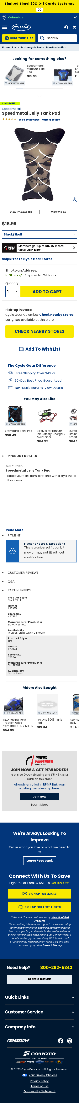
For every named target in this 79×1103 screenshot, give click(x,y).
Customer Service (24, 1012)
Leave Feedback (39, 860)
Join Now (39, 797)
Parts (15, 47)
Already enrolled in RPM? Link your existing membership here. (39, 786)
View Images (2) (21, 212)
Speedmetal (11, 109)
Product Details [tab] (22, 456)
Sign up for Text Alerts (43, 907)
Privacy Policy (39, 1081)
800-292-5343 (56, 968)
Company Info (20, 1027)
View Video (58, 212)
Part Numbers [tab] (19, 590)
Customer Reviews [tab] (23, 572)
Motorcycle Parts (32, 47)
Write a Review (50, 119)
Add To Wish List (43, 349)
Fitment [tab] (14, 535)
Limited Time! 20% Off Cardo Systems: (39, 4)
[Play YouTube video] (41, 506)
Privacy (57, 945)
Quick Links (17, 997)
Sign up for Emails (42, 894)
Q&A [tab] (11, 581)
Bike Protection (56, 47)
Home (6, 47)
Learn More (39, 804)
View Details (54, 387)
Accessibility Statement (39, 1091)
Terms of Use (40, 1086)
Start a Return (39, 979)
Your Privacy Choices (43, 1075)
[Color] (39, 234)
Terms (46, 945)
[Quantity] (12, 291)
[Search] (57, 38)
